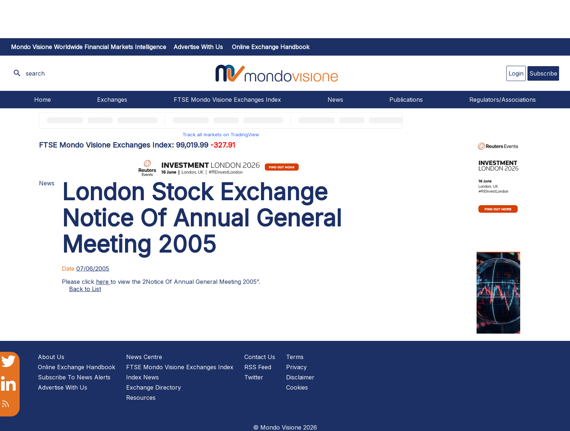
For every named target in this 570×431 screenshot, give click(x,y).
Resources (141, 397)
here (103, 281)
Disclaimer (300, 377)
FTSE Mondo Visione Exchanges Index (227, 99)
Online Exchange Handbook (270, 47)
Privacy (296, 367)
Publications (406, 99)
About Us (51, 356)
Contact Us (259, 356)
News (335, 99)
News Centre (144, 356)
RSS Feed (257, 367)
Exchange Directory (153, 387)
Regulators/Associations (502, 99)
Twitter (253, 377)
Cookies (297, 387)
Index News (142, 377)
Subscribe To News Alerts (74, 377)
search (35, 73)
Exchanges (112, 99)
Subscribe (543, 73)
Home (42, 99)
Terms (295, 356)
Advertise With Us (62, 387)
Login (516, 73)
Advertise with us (198, 47)
